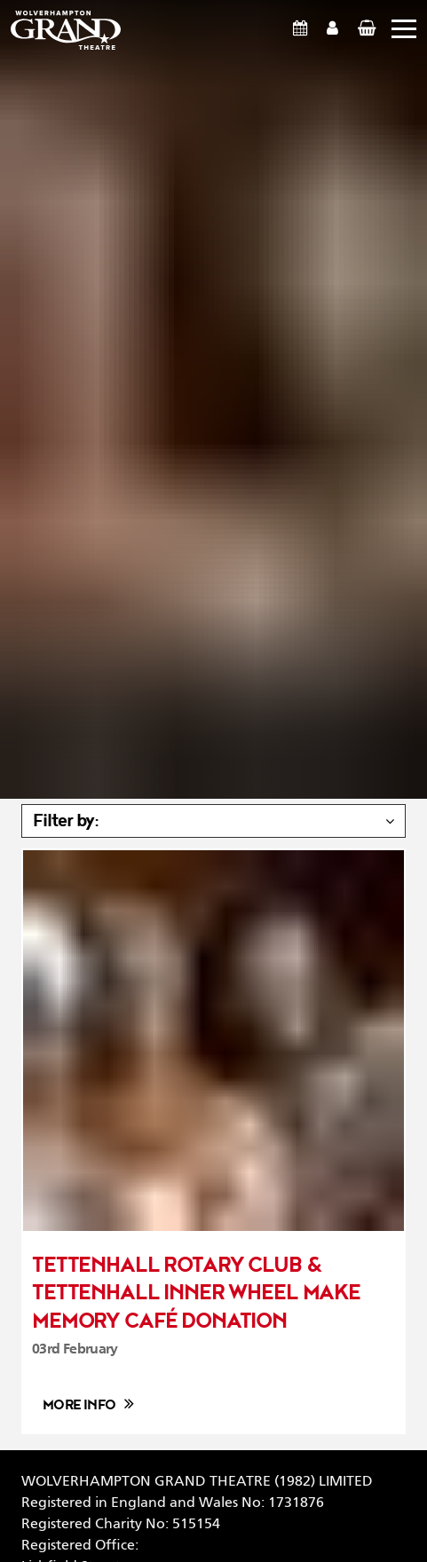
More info (79, 1405)
